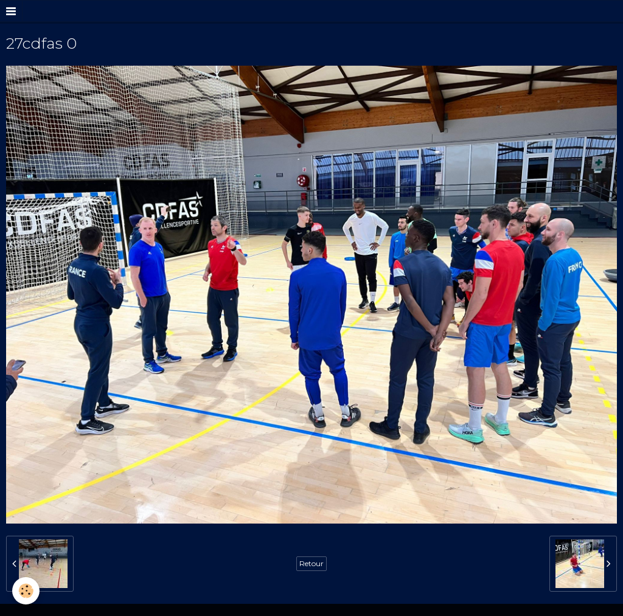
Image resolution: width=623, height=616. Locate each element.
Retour (311, 563)
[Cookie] (26, 590)
